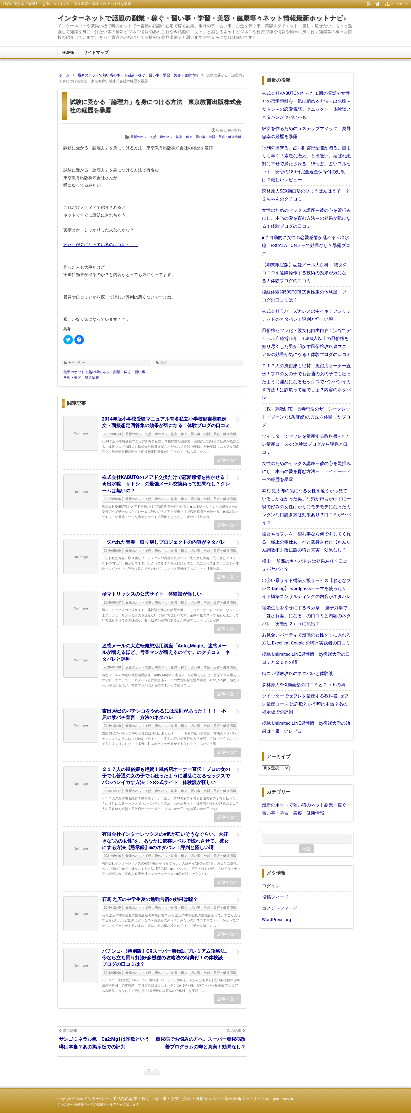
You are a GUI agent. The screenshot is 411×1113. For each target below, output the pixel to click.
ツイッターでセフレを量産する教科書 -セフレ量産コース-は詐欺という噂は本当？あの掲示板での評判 (305, 704)
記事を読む (227, 460)
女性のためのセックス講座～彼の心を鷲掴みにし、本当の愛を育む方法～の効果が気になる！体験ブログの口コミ (306, 218)
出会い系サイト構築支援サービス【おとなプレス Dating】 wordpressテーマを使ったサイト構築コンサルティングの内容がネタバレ (306, 588)
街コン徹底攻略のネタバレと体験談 (297, 673)
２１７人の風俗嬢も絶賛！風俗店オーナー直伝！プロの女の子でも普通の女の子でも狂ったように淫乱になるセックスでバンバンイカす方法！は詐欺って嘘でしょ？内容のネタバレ (306, 381)
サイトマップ (96, 52)
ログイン (271, 886)
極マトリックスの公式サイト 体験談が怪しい (151, 594)
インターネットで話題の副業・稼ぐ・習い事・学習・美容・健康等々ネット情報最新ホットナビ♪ (201, 18)
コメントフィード (280, 908)
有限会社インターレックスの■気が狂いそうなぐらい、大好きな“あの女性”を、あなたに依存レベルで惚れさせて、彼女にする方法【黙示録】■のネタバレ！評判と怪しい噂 (165, 840)
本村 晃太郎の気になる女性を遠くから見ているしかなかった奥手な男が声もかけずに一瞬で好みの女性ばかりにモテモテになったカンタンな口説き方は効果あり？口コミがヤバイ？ (306, 506)
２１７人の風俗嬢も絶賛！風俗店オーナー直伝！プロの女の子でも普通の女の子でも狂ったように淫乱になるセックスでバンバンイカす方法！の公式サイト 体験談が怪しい (166, 775)
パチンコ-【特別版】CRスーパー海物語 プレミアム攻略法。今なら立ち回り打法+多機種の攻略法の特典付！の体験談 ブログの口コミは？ (166, 957)
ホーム (152, 1070)
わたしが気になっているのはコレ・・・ (100, 244)
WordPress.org (276, 919)
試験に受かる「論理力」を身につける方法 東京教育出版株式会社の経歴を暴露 (156, 106)
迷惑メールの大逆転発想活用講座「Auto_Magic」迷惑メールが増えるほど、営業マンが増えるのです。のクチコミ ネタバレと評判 (166, 652)
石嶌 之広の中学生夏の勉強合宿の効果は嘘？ (150, 899)
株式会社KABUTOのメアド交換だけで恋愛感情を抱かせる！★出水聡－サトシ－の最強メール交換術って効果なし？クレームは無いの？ (166, 483)
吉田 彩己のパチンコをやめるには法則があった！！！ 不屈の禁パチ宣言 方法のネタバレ (164, 714)
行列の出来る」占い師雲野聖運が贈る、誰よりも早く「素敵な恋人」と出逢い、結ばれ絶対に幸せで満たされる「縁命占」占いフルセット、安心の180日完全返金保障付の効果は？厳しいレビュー (306, 163)
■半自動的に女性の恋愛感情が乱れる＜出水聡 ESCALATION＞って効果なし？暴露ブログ (306, 245)
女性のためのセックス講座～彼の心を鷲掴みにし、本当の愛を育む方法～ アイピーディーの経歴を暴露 (306, 471)
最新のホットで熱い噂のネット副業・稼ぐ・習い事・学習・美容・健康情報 (185, 137)
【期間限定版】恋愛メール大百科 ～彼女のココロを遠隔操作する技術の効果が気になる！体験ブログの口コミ (305, 272)
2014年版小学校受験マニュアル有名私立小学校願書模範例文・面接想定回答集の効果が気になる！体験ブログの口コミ (166, 422)
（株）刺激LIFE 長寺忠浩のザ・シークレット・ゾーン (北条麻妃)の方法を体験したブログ (306, 417)
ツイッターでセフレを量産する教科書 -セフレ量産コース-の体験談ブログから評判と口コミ (305, 444)
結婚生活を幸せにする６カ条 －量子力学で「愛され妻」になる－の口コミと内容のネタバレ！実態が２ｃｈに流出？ (306, 615)
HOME (68, 52)
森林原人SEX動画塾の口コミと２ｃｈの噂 (304, 684)
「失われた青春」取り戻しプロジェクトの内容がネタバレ (163, 542)
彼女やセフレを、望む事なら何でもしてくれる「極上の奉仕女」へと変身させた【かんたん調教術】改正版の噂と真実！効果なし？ (306, 542)
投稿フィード (275, 897)
